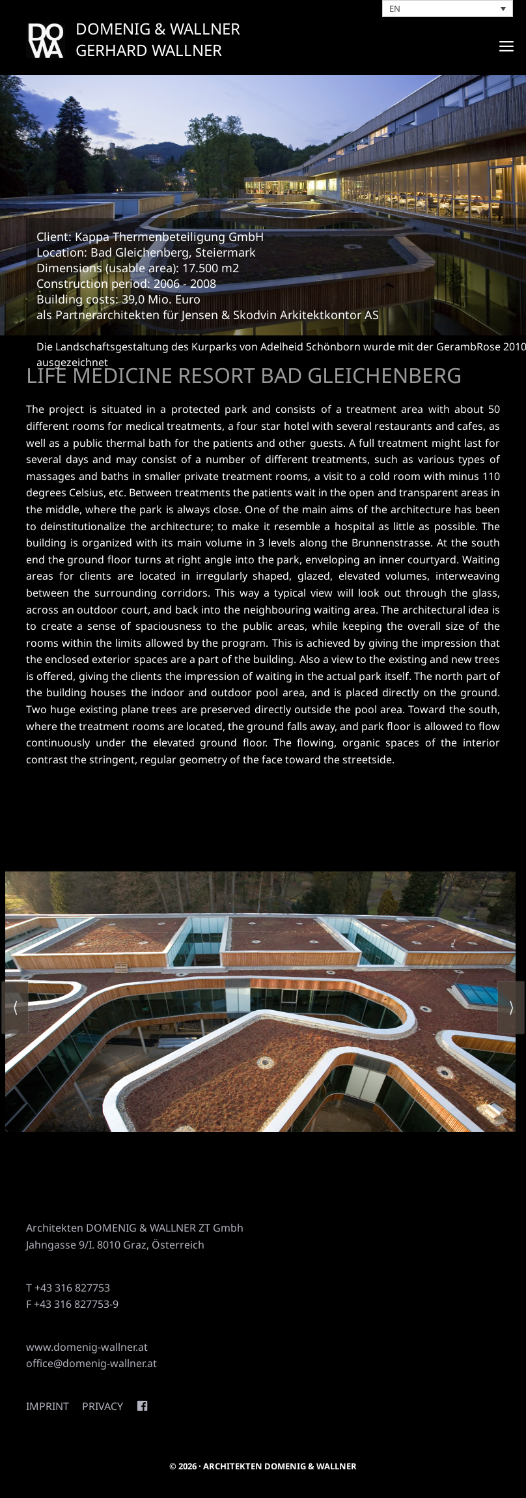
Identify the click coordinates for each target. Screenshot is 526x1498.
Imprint (47, 1406)
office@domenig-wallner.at (91, 1363)
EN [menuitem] (394, 8)
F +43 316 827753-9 (72, 1304)
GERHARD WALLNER (149, 50)
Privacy (102, 1406)
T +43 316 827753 (68, 1287)
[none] (448, 8)
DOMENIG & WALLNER (158, 28)
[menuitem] (448, 8)
